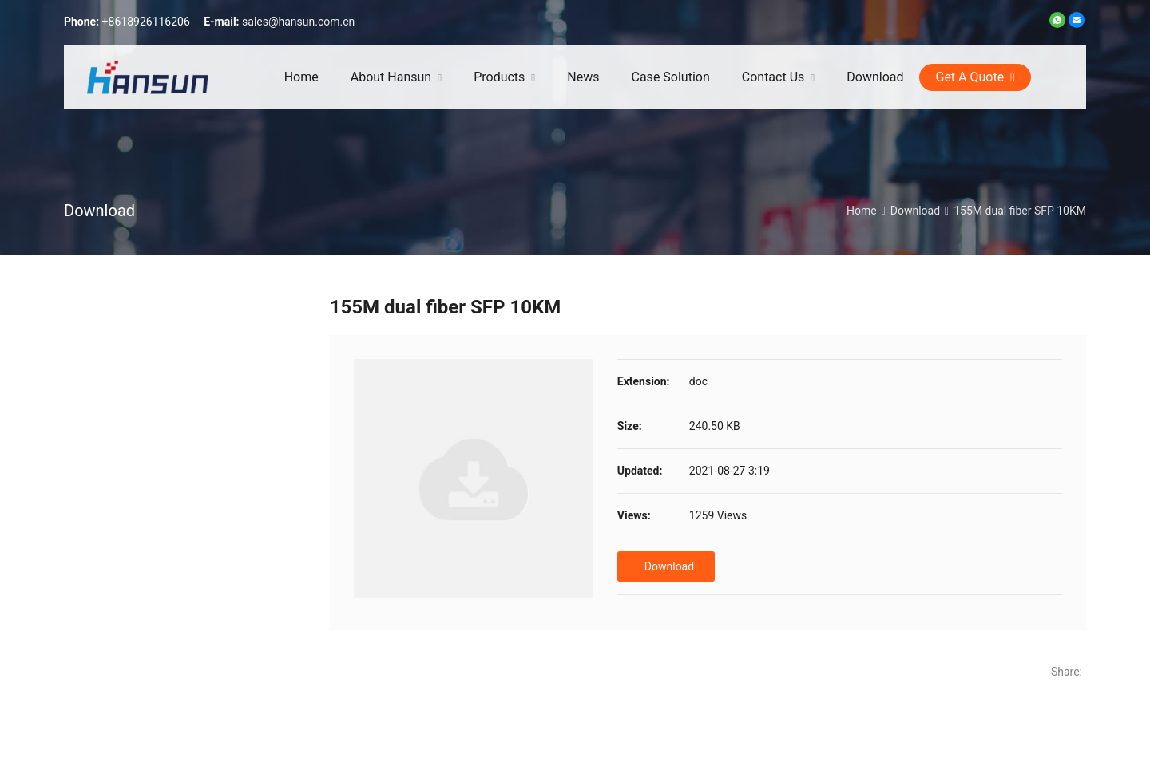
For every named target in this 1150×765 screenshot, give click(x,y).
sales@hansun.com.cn (298, 21)
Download (669, 566)
